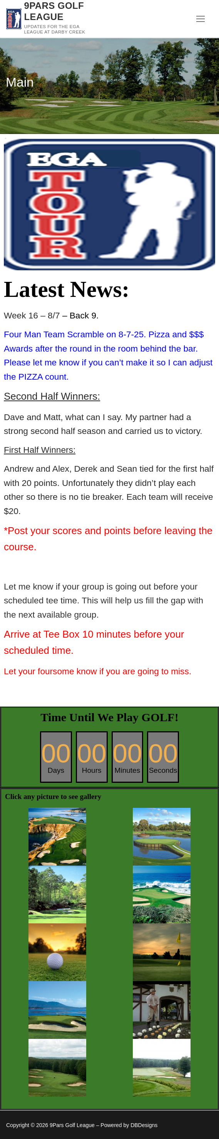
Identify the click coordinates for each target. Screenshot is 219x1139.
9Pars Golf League (54, 11)
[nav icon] (200, 19)
